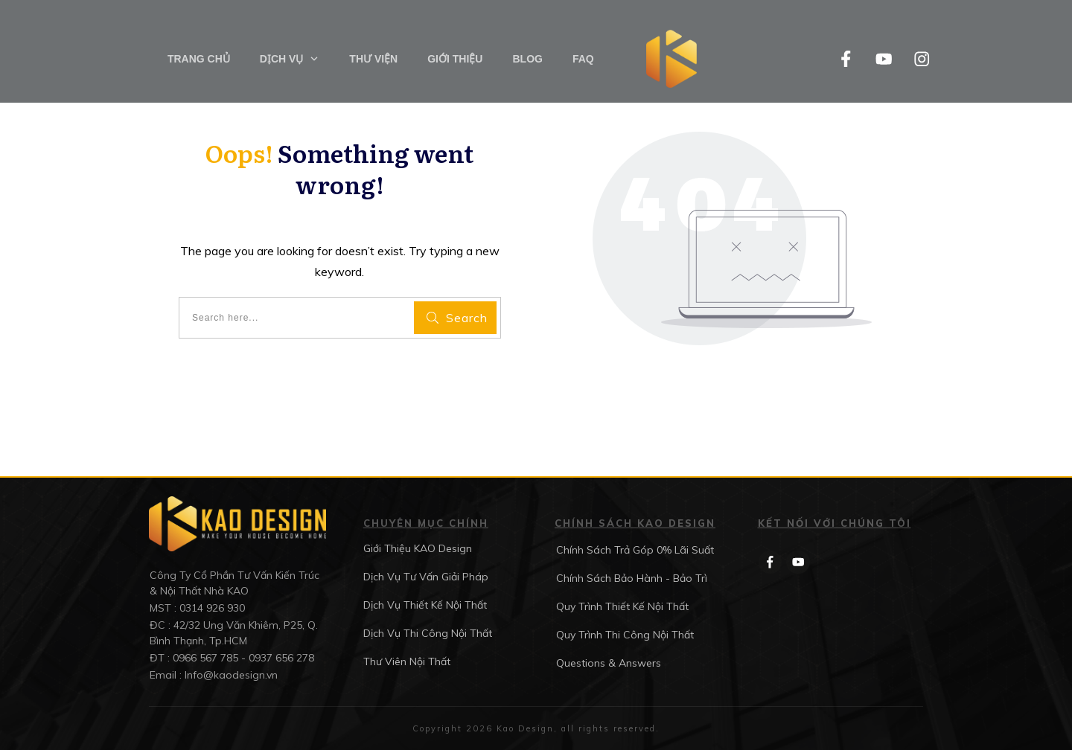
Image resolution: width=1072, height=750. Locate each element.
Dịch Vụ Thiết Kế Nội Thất (425, 605)
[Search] (455, 317)
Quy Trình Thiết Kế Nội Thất (622, 606)
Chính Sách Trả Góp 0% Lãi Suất (635, 550)
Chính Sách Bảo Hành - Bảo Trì (631, 578)
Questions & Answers (608, 663)
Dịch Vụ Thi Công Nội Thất (427, 633)
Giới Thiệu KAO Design (417, 548)
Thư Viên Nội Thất (406, 661)
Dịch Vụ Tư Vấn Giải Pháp (425, 576)
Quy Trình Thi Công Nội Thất (625, 634)
